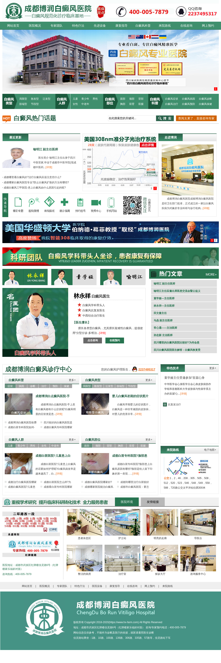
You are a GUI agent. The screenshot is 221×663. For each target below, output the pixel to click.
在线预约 (115, 340)
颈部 (131, 98)
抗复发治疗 (174, 404)
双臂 (131, 104)
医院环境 (127, 502)
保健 (66, 386)
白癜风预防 (188, 104)
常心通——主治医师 (165, 327)
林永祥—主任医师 (164, 305)
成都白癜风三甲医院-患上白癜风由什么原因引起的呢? (34, 187)
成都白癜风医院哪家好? (98, 482)
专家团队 (56, 25)
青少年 (85, 98)
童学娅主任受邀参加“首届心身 (184, 377)
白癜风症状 (171, 98)
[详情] (49, 167)
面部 (122, 98)
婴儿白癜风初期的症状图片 (130, 396)
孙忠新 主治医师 (163, 335)
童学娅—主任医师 (164, 298)
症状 (10, 386)
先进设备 (100, 25)
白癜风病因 (188, 98)
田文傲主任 (160, 313)
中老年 (85, 104)
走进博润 (171, 137)
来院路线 (165, 25)
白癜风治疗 (171, 104)
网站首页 (13, 25)
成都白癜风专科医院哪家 (58, 427)
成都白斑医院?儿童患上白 (53, 455)
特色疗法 (78, 25)
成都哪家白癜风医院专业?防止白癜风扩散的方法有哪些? (35, 182)
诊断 (32, 386)
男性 (95, 98)
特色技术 (173, 368)
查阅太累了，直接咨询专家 (196, 118)
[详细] (206, 208)
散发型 (35, 98)
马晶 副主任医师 (163, 320)
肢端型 (23, 104)
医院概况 (35, 25)
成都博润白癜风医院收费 (22, 422)
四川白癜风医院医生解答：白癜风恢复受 (177, 349)
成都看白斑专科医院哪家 (58, 486)
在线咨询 (186, 25)
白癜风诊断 (205, 98)
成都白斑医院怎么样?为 (57, 482)
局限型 (23, 98)
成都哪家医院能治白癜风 (99, 486)
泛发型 (46, 98)
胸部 (122, 104)
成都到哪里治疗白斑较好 (134, 482)
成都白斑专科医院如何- (21, 427)
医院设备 (97, 586)
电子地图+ (210, 449)
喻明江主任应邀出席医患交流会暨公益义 (177, 290)
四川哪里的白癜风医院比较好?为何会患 (176, 342)
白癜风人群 (16, 439)
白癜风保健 (205, 104)
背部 (141, 98)
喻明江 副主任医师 (45, 149)
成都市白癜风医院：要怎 (134, 486)
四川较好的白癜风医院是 (58, 422)
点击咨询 (92, 340)
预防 (55, 386)
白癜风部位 (92, 439)
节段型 (35, 104)
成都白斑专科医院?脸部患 (129, 455)
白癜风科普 (143, 25)
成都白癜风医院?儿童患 (21, 486)
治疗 (44, 386)
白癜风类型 (92, 380)
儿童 (75, 98)
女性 (75, 104)
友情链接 (153, 502)
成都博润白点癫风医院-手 (52, 396)
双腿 (141, 104)
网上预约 (208, 25)
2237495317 (147, 369)
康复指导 (121, 25)
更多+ (72, 380)
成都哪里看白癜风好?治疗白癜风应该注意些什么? (31, 177)
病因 (21, 386)
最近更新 (15, 137)
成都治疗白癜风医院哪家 (22, 482)
